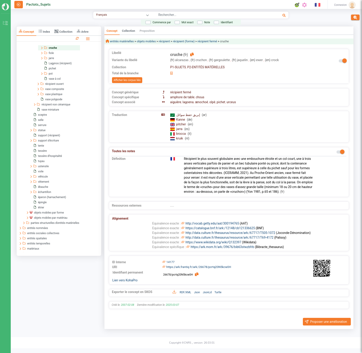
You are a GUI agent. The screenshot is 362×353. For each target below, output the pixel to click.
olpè (212, 102)
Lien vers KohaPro (125, 280)
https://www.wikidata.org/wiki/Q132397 (213, 242)
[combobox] (205, 15)
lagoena (188, 102)
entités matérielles (121, 41)
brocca (181, 133)
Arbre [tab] (82, 31)
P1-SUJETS (178, 67)
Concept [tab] (26, 31)
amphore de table (182, 97)
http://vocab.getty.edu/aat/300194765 (212, 223)
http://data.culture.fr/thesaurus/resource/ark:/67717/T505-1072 (230, 233)
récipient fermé (207, 41)
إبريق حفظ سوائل (188, 115)
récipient (164, 41)
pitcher (181, 124)
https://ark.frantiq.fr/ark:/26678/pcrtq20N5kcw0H (198, 267)
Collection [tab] (63, 31)
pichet (221, 102)
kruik (180, 138)
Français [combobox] (101, 14)
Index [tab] (44, 31)
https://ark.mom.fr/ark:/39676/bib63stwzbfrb (222, 247)
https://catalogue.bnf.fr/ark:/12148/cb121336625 (220, 228)
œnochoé (201, 102)
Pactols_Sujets (38, 4)
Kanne (181, 119)
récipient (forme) (184, 41)
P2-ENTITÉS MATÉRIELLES (206, 67)
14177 (170, 262)
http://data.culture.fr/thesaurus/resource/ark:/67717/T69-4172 (229, 237)
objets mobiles (146, 41)
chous (200, 97)
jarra (179, 129)
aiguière (175, 102)
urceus (231, 102)
